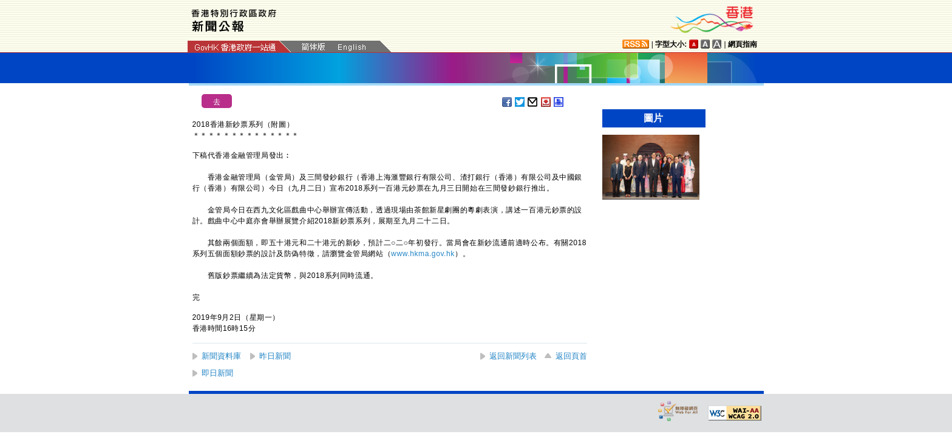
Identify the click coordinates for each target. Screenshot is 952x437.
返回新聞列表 (513, 356)
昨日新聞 (275, 356)
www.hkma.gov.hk (423, 253)
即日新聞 (217, 373)
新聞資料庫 (221, 356)
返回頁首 (571, 356)
